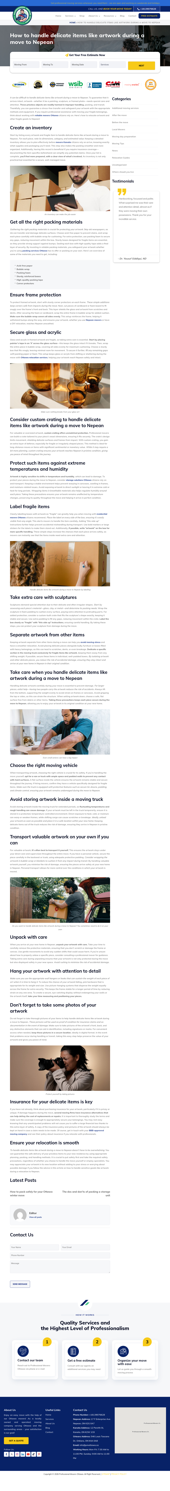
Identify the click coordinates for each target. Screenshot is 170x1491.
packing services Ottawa (34, 250)
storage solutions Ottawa (78, 480)
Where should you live (123, 172)
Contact (132, 15)
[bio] (150, 84)
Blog (122, 15)
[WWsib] (75, 84)
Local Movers (118, 129)
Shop (82, 15)
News (115, 150)
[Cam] (113, 84)
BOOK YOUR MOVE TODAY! (117, 8)
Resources (109, 15)
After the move (119, 115)
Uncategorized (119, 164)
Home (58, 15)
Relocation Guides (121, 157)
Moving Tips (118, 143)
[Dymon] (19, 84)
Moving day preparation (124, 136)
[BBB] (94, 85)
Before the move (120, 122)
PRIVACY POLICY (119, 1474)
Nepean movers (94, 320)
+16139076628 (148, 8)
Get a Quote (16, 1440)
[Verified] (57, 84)
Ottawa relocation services (34, 357)
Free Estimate (149, 15)
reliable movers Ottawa (46, 115)
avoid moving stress (90, 642)
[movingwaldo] (132, 84)
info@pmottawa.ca (89, 1445)
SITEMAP (106, 1474)
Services (69, 15)
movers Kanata (63, 142)
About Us (93, 15)
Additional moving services (125, 108)
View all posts (35, 1217)
